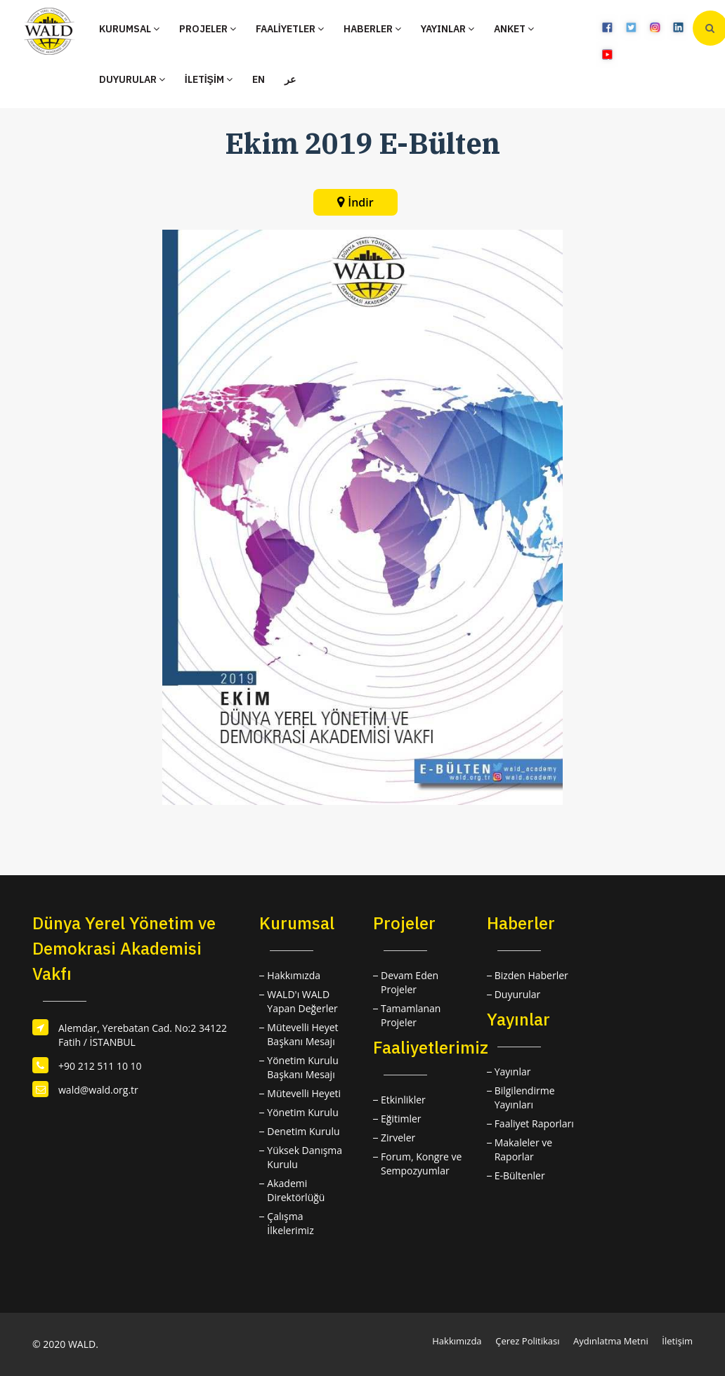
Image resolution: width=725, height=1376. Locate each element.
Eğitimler (401, 1118)
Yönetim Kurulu (302, 1112)
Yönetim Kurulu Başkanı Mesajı (302, 1067)
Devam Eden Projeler (409, 982)
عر (290, 79)
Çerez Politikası (527, 1341)
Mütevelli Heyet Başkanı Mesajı (302, 1034)
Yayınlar (513, 1071)
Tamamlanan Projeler (410, 1015)
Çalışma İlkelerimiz (290, 1223)
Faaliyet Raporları (534, 1123)
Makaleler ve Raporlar (524, 1149)
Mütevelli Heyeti (304, 1093)
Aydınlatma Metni (610, 1341)
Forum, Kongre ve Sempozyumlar (421, 1163)
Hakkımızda (293, 975)
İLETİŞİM (209, 79)
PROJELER (207, 28)
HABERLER (372, 28)
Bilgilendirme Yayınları (525, 1097)
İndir (360, 202)
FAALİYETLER (290, 28)
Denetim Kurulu (303, 1131)
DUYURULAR (132, 79)
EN (258, 79)
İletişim (677, 1341)
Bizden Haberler (531, 975)
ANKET (514, 28)
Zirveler (398, 1137)
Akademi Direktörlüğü (296, 1190)
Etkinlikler (403, 1099)
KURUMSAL (129, 28)
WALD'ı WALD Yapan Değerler (302, 1001)
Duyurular (518, 994)
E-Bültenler (520, 1175)
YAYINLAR (447, 28)
